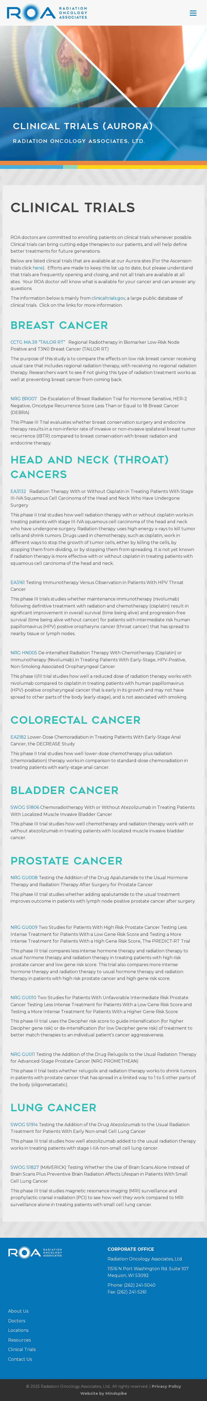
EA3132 (18, 491)
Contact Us (20, 1359)
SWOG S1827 (25, 1167)
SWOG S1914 (24, 1124)
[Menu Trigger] (193, 12)
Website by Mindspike (103, 1393)
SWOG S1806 (25, 807)
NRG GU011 (23, 1054)
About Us (18, 1311)
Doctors (16, 1320)
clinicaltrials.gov (108, 298)
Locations (18, 1330)
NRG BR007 (24, 398)
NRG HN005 (24, 652)
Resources (19, 1340)
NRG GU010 (23, 997)
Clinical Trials (22, 1349)
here (38, 268)
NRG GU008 (24, 877)
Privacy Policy (166, 1386)
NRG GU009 (24, 927)
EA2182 (18, 737)
